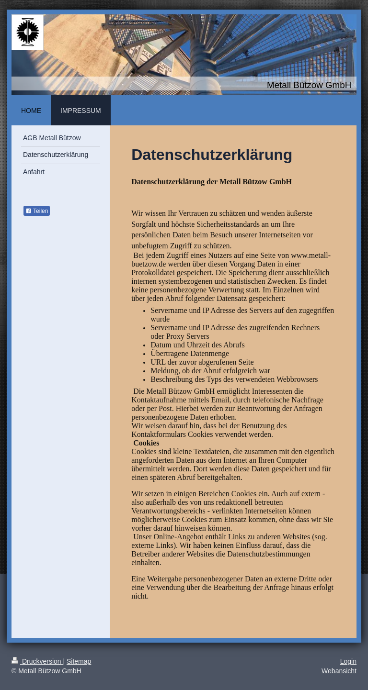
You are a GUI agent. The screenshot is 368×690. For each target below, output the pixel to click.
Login (348, 661)
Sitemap (79, 661)
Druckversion (37, 661)
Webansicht (339, 671)
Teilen (36, 211)
